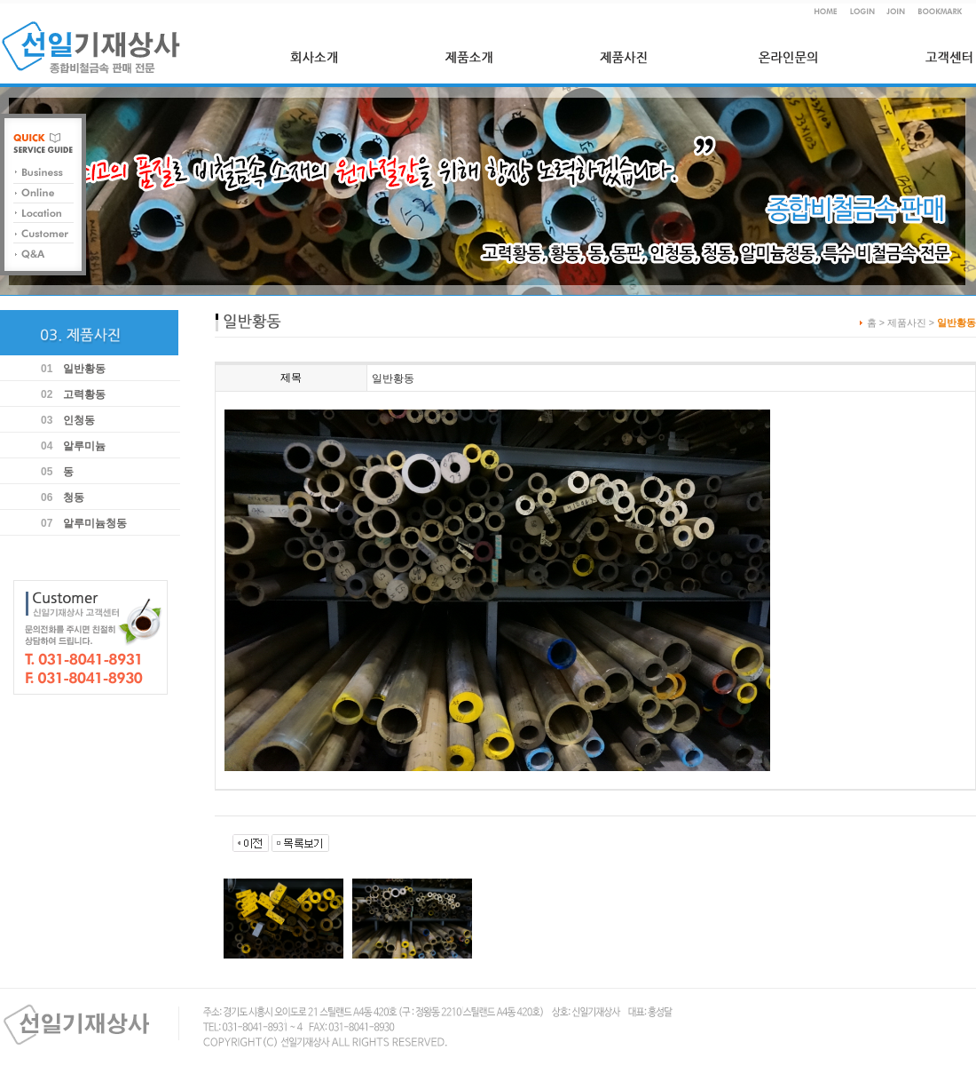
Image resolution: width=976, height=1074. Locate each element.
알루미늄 (84, 446)
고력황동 (84, 394)
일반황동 (84, 368)
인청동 (79, 420)
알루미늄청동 (95, 523)
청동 (73, 497)
